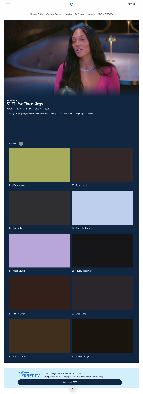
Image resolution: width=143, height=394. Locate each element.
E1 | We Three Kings (80, 356)
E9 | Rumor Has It (79, 185)
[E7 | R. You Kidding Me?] (102, 208)
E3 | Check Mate (79, 313)
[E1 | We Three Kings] (102, 336)
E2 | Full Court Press (17, 356)
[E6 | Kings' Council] (39, 251)
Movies (68, 14)
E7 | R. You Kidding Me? (82, 228)
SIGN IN (131, 4)
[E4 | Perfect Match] (39, 293)
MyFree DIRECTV (105, 14)
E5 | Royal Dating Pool (81, 270)
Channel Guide (36, 14)
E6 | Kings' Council (17, 270)
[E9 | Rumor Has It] (102, 165)
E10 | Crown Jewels (17, 185)
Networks (91, 14)
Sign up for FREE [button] (70, 382)
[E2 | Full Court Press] (39, 336)
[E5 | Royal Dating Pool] (102, 251)
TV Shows (79, 14)
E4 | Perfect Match (17, 313)
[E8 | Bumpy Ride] (39, 208)
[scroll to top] (72, 389)
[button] (8, 4)
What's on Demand (54, 14)
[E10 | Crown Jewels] (39, 165)
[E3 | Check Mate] (102, 293)
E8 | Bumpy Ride (16, 228)
